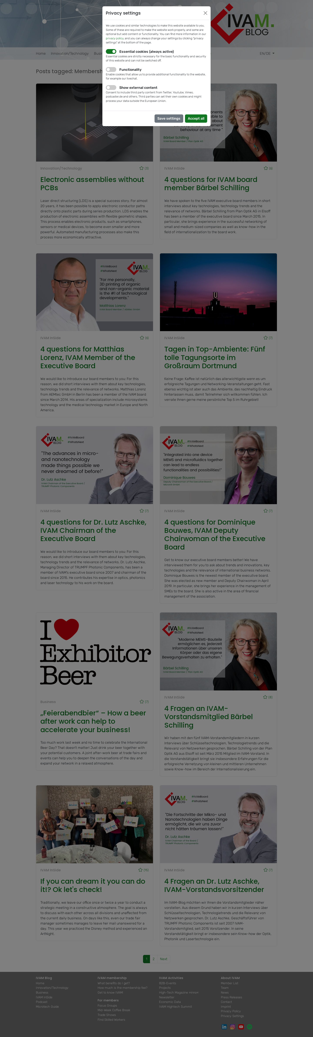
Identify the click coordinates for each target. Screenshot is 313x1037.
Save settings (168, 118)
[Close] (205, 13)
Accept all (196, 118)
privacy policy (114, 38)
